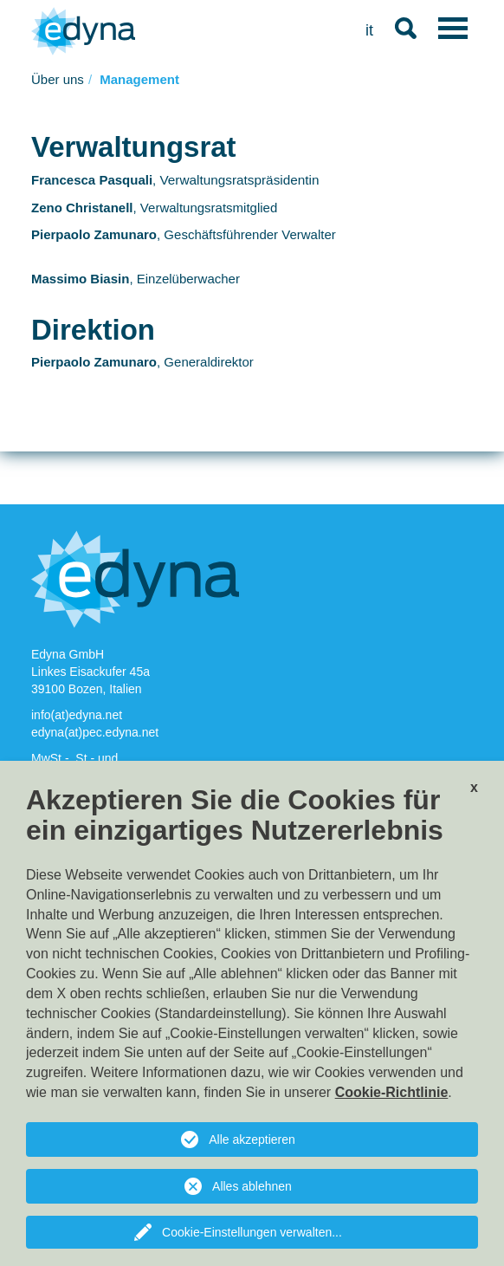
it (369, 30)
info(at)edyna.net (78, 715)
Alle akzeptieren (252, 1139)
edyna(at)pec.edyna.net (94, 732)
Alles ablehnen (252, 1186)
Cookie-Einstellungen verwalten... (252, 1232)
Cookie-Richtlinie (392, 1092)
